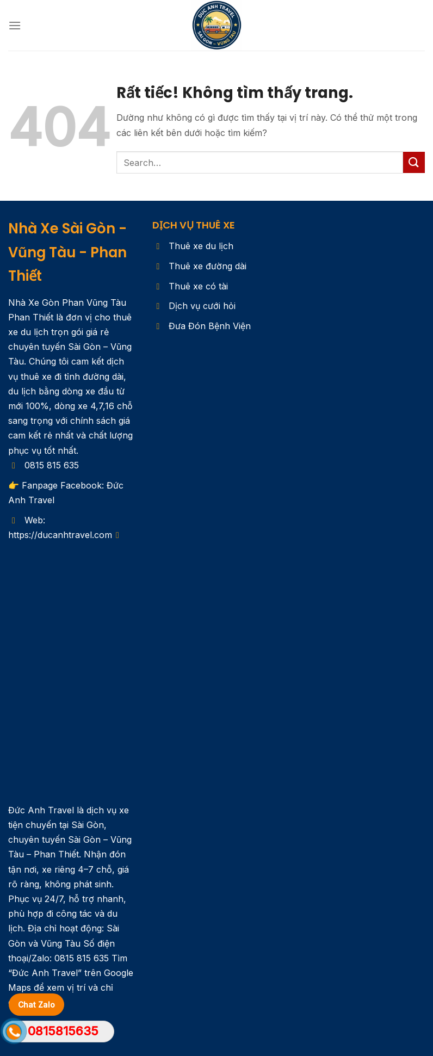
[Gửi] (414, 162)
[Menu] (14, 25)
